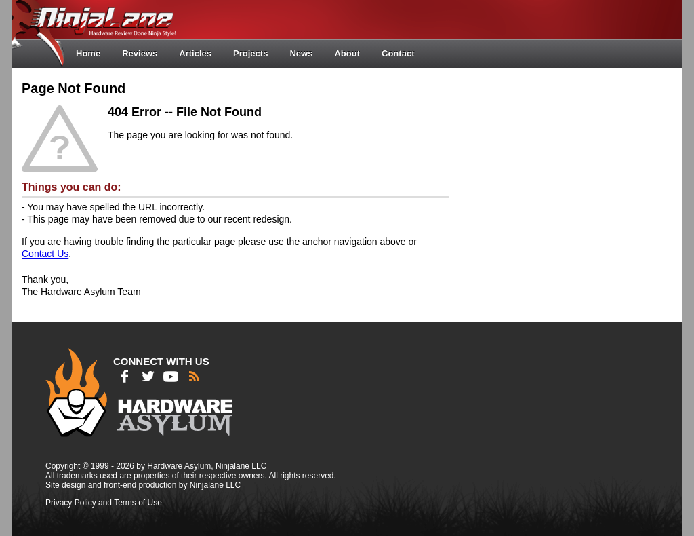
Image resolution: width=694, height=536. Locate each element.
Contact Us (45, 253)
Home (88, 53)
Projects (250, 53)
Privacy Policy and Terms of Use (103, 503)
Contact (398, 53)
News (300, 53)
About (347, 53)
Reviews (139, 53)
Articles (195, 53)
